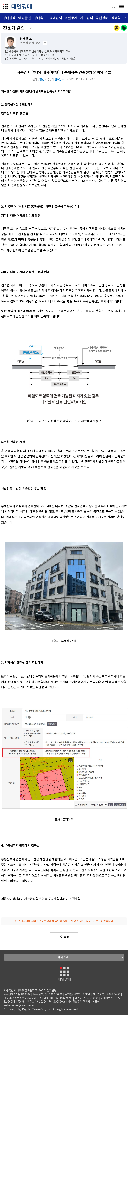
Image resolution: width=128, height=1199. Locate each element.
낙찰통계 (71, 17)
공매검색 (55, 17)
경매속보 (40, 17)
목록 (64, 936)
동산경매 (102, 17)
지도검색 (86, 17)
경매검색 (9, 17)
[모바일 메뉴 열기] (121, 7)
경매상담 (117, 17)
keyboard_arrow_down (31, 28)
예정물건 (24, 17)
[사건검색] (113, 7)
